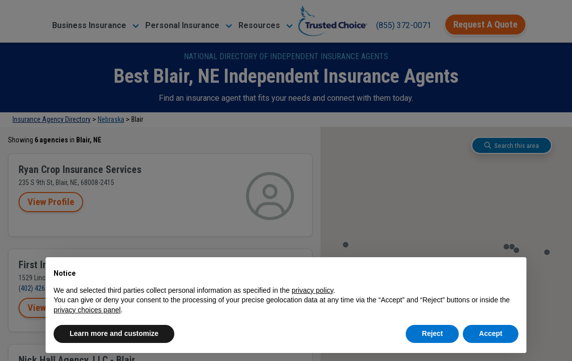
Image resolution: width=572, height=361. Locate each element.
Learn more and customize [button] (114, 333)
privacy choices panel (87, 310)
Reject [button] (432, 333)
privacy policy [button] (312, 290)
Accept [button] (490, 333)
